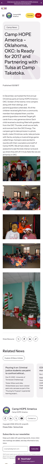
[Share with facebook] (24, 339)
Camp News (12, 27)
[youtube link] (21, 418)
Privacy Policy (7, 427)
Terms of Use (18, 427)
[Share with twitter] (18, 339)
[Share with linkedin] (30, 339)
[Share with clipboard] (35, 339)
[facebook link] (5, 418)
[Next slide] (41, 2)
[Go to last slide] (1, 2)
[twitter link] (16, 418)
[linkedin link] (10, 418)
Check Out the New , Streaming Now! (14, 2)
